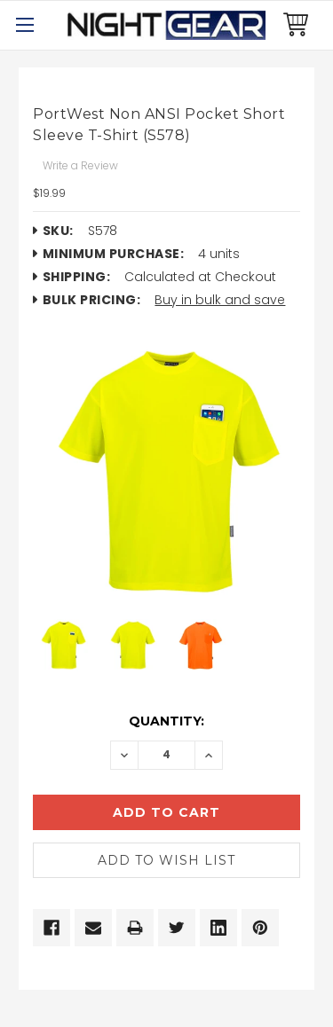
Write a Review (80, 165)
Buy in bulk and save (220, 300)
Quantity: (166, 721)
